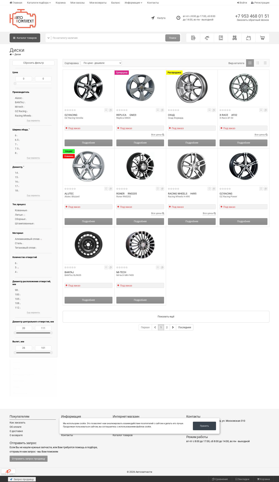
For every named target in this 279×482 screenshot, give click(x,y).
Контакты (153, 2)
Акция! (68, 151)
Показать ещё (166, 316)
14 (16, 173)
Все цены (157, 134)
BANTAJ (19, 102)
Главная (16, 2)
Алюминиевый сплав (27, 239)
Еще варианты (33, 120)
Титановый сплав (25, 247)
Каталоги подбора (38, 2)
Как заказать (17, 422)
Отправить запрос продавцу (28, 458)
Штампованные (24, 223)
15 (16, 177)
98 (16, 290)
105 (17, 299)
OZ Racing (20, 111)
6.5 (17, 140)
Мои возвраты (98, 2)
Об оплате (15, 426)
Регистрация (260, 2)
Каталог (25, 37)
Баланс (115, 2)
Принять (204, 426)
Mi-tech (19, 107)
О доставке (16, 431)
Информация (132, 2)
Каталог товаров (123, 435)
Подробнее (88, 142)
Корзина (61, 2)
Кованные (21, 210)
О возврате (16, 435)
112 (17, 307)
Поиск (172, 37)
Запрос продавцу (22, 479)
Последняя (184, 327)
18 (16, 190)
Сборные (20, 219)
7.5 (17, 148)
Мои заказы (77, 2)
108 (17, 303)
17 (16, 186)
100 (17, 294)
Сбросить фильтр (33, 62)
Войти (242, 2)
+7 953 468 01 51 (252, 16)
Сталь (18, 243)
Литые (19, 215)
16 (16, 181)
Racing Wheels (23, 115)
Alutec (18, 98)
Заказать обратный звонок (253, 20)
